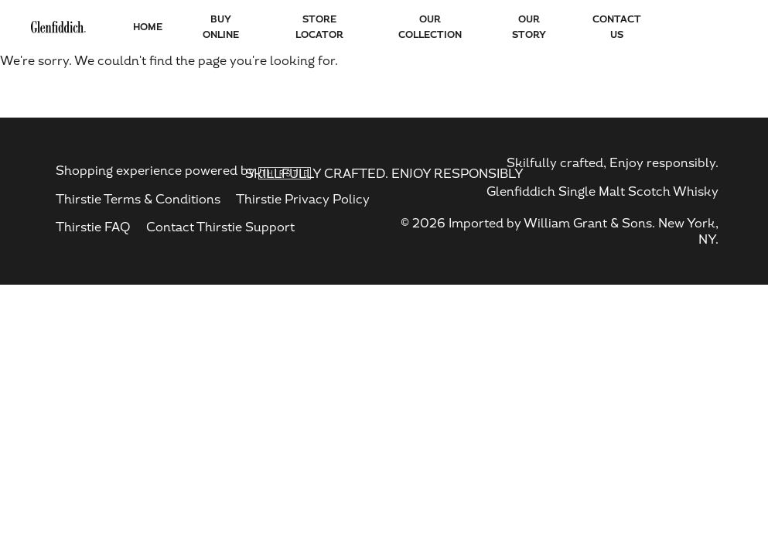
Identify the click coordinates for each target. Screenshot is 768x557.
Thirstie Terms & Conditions (138, 199)
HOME (147, 27)
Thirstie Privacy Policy (303, 199)
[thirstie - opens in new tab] (284, 171)
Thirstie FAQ (93, 227)
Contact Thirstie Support (220, 227)
